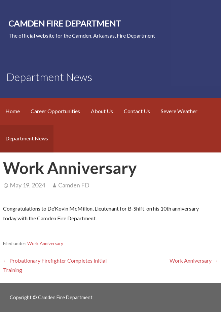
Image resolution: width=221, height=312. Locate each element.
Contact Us (137, 111)
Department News (26, 138)
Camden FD (73, 185)
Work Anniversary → (194, 260)
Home (12, 111)
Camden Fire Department (64, 23)
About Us (102, 111)
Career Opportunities (55, 111)
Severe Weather (179, 111)
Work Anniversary (45, 243)
